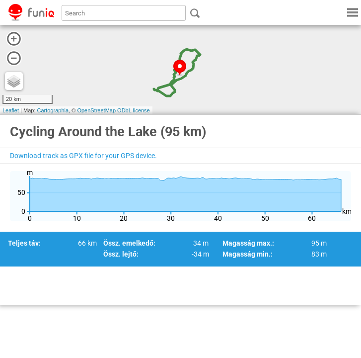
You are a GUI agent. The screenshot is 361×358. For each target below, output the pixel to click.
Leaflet (10, 110)
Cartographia (53, 110)
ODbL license (133, 110)
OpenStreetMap (96, 110)
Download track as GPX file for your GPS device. (83, 156)
